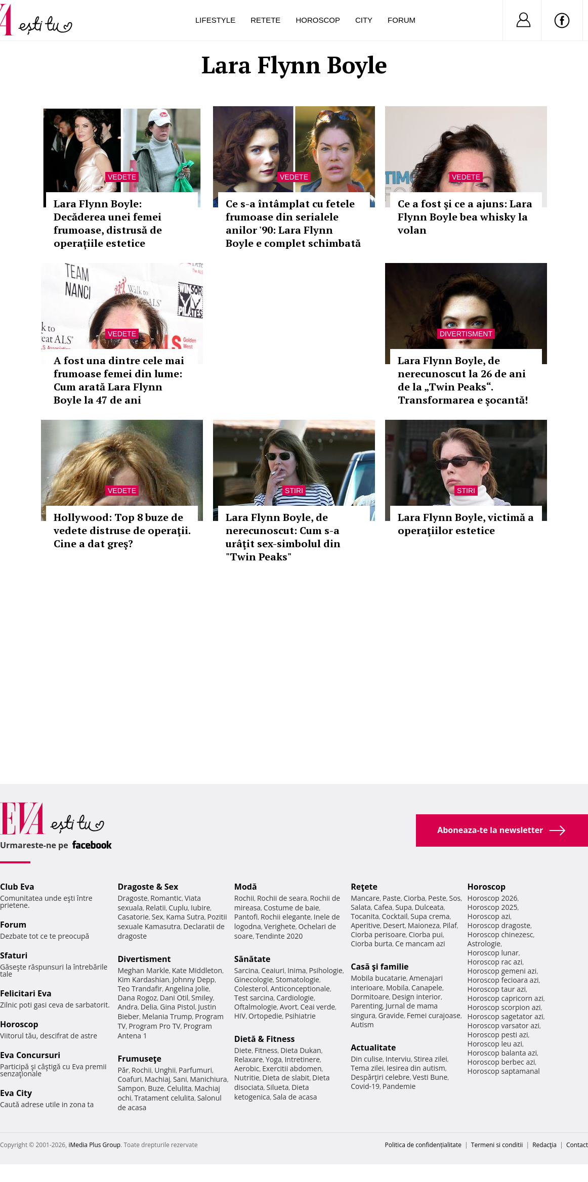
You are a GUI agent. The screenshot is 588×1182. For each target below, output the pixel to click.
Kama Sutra (185, 917)
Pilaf (450, 925)
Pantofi (246, 917)
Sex (157, 917)
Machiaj (158, 1079)
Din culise (367, 1059)
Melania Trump (167, 1016)
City (363, 20)
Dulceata (428, 907)
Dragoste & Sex (147, 886)
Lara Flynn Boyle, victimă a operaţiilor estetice (466, 523)
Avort (289, 1007)
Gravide (391, 1015)
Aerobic (247, 1068)
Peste (437, 898)
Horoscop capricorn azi (505, 998)
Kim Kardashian (143, 979)
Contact (577, 1145)
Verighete (279, 926)
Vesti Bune (429, 1077)
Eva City (16, 1093)
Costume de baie (291, 907)
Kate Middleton (197, 970)
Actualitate (373, 1047)
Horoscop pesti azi (498, 1034)
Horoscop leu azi (495, 1043)
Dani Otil (174, 997)
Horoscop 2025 (493, 907)
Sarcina (246, 970)
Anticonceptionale (300, 988)
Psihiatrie (300, 1016)
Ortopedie (265, 1016)
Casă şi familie (379, 966)
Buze (156, 1088)
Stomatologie (297, 979)
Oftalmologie (255, 1007)
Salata (361, 907)
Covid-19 (365, 1086)
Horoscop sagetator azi (505, 1016)
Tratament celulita (164, 1098)
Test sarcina (254, 997)
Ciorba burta (371, 943)
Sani (180, 1079)
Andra (127, 1007)
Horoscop (318, 20)
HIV (240, 1016)
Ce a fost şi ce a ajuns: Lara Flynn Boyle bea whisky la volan (465, 217)
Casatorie (133, 917)
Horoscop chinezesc (500, 934)
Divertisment (466, 334)
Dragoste (132, 898)
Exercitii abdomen (291, 1068)
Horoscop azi (489, 916)
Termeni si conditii (497, 1145)
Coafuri (129, 1079)
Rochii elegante (286, 917)
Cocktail (394, 916)
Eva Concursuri (30, 1055)
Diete (242, 1050)
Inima (296, 970)
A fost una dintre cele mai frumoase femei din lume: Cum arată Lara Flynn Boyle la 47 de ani (119, 380)
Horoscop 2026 (493, 898)
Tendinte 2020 (279, 936)
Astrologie (484, 943)
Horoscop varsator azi (503, 1025)
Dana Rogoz (137, 997)
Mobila (397, 987)
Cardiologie (295, 997)
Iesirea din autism (416, 1068)
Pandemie (399, 1086)
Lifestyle (215, 20)
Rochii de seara (282, 898)
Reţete (364, 886)
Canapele (426, 987)
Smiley (202, 997)
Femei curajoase (433, 1015)
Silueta (278, 1087)
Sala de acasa (295, 1097)
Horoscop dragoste (499, 925)
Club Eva (17, 886)
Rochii (141, 1070)
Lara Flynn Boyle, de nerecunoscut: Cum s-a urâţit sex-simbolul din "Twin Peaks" (283, 536)
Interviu (398, 1059)
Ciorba (414, 898)
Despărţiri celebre (380, 1077)
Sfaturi (13, 955)
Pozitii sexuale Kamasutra (172, 921)
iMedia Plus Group (94, 1145)
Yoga (274, 1059)
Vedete (122, 177)
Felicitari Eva (26, 993)
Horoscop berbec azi (501, 1062)
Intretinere (302, 1059)
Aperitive (365, 925)
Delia (149, 1007)
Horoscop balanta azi (502, 1053)
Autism (362, 1024)
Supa (403, 907)
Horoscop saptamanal (504, 1071)
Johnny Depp (193, 979)
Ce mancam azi (420, 943)
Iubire (200, 907)
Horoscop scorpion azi (504, 1007)
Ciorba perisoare (378, 934)
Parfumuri (195, 1070)
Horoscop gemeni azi (502, 971)
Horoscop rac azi (495, 962)
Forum (401, 20)
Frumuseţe (139, 1058)
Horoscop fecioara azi (503, 980)
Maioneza (424, 925)
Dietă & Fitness (264, 1038)
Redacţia (544, 1145)
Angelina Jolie (187, 988)
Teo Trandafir (139, 988)
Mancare (365, 898)
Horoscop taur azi (497, 989)
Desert (394, 925)
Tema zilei (367, 1068)
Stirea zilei (430, 1059)
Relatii (156, 907)
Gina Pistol (177, 1007)
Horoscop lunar (493, 952)
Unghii (165, 1070)
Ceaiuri (272, 970)
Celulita (179, 1088)
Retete (265, 20)
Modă (245, 886)
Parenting (367, 1006)
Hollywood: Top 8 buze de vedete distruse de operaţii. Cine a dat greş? (122, 530)
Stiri (294, 491)
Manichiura (208, 1079)
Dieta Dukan (300, 1050)
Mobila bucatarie (378, 978)
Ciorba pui (426, 934)
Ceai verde (317, 1007)
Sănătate (252, 959)
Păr (123, 1070)
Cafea (382, 907)
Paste (392, 898)
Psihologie (326, 970)
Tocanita (365, 916)
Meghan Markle (143, 970)
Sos (454, 898)
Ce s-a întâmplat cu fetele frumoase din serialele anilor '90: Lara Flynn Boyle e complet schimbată (293, 223)
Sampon (131, 1088)
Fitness (266, 1050)
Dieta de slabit (285, 1077)
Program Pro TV (155, 1026)
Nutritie (247, 1077)
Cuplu (178, 907)
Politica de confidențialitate (423, 1145)
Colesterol (251, 988)
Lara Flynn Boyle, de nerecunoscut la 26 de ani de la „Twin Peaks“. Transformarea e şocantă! (463, 380)
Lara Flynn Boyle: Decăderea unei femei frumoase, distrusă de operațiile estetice (108, 223)
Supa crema (429, 916)
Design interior (416, 996)
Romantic (166, 898)
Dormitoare (370, 996)
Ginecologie (253, 979)
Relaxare (248, 1059)
